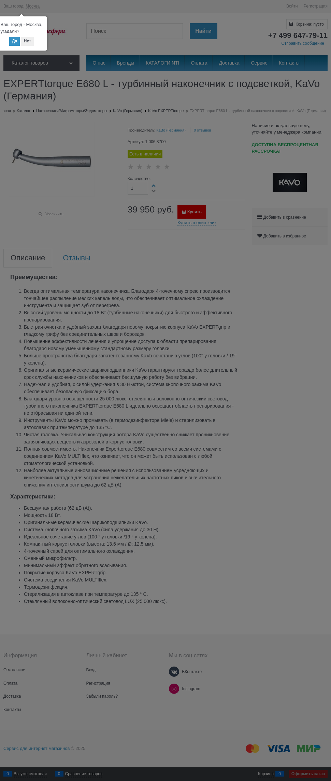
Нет (27, 41)
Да (14, 41)
